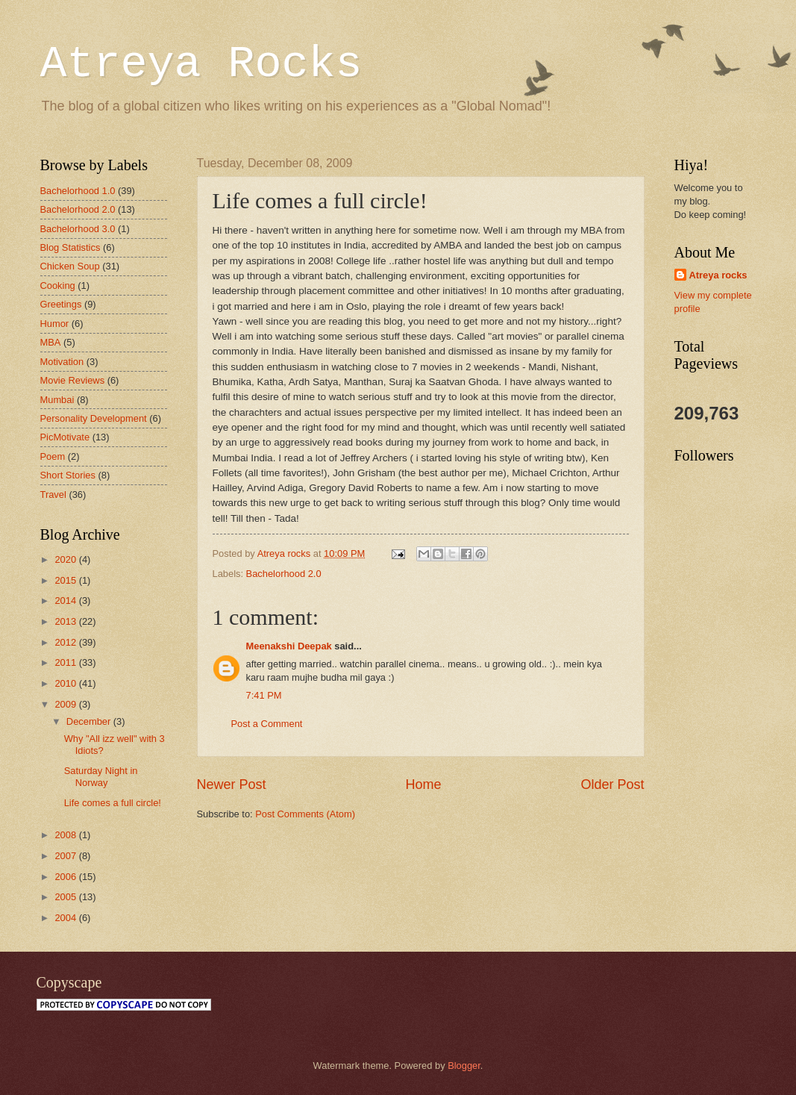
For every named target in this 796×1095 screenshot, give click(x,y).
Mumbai (57, 399)
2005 (66, 896)
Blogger (464, 1065)
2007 (66, 855)
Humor (54, 323)
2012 (66, 642)
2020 (66, 559)
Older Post (612, 784)
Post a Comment (267, 723)
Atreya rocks (718, 275)
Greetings (61, 304)
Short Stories (67, 475)
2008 (66, 834)
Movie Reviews (72, 380)
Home (423, 784)
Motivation (62, 361)
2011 (66, 662)
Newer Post (231, 784)
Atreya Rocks (201, 64)
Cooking (57, 285)
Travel (53, 494)
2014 (66, 600)
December (89, 721)
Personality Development (93, 418)
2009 (66, 704)
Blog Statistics (70, 247)
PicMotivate (65, 437)
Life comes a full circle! (112, 802)
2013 (66, 621)
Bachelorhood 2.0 (284, 573)
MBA (50, 342)
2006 (66, 876)
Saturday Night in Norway (101, 776)
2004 (66, 917)
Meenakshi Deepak (289, 646)
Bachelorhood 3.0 (78, 228)
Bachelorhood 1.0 (78, 190)
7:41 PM (264, 695)
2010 (66, 683)
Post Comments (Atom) (305, 814)
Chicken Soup (70, 266)
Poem (53, 456)
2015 (66, 580)
